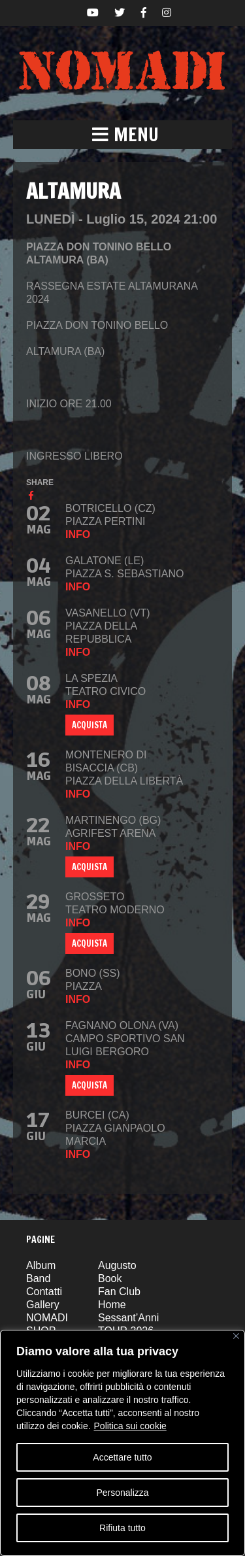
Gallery (42, 1304)
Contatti (44, 1291)
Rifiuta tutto (122, 1528)
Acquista (89, 867)
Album (41, 1265)
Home (112, 1304)
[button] (122, 134)
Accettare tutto (122, 1457)
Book (110, 1278)
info (77, 534)
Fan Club (119, 1291)
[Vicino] (236, 1336)
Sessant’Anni (128, 1317)
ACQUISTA (89, 725)
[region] (122, 1443)
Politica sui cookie (130, 1426)
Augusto (117, 1265)
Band (38, 1278)
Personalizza (122, 1492)
